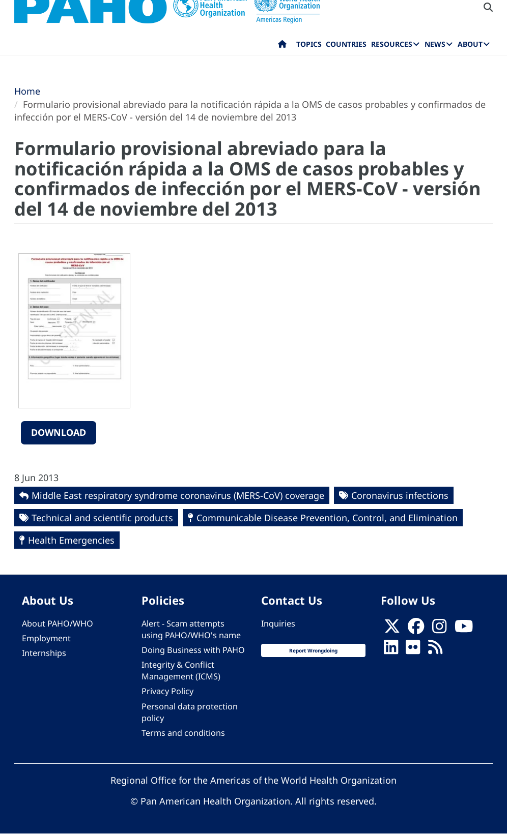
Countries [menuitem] (346, 44)
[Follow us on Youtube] (464, 629)
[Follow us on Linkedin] (391, 650)
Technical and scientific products (102, 518)
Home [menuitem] (282, 46)
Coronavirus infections (399, 495)
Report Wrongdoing (313, 650)
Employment (46, 638)
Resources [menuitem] (391, 44)
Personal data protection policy (190, 712)
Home (27, 91)
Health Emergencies (71, 540)
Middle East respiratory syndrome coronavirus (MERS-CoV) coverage (178, 495)
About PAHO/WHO (57, 623)
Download (58, 432)
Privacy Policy (167, 691)
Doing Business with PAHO (193, 650)
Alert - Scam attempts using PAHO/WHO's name (191, 629)
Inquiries (278, 623)
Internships (44, 653)
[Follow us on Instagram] (439, 629)
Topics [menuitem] (309, 44)
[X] (392, 629)
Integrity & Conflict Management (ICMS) (181, 670)
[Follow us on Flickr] (413, 650)
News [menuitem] (435, 44)
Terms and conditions (183, 732)
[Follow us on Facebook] (416, 629)
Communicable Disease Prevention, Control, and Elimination (327, 518)
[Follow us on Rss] (435, 650)
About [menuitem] (470, 44)
